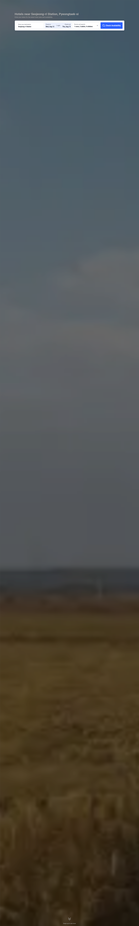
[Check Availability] (111, 25)
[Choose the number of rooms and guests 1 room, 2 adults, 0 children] (86, 25)
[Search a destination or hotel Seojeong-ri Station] (30, 25)
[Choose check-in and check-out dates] (51, 25)
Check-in (48, 24)
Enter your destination (24, 24)
